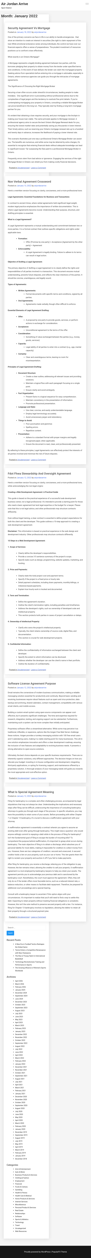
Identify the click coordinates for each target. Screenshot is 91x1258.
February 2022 (20, 1061)
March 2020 (19, 1123)
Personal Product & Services (25, 1207)
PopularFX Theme (59, 1252)
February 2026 (20, 987)
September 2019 (21, 1135)
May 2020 (18, 1117)
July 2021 (18, 1082)
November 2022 (21, 1037)
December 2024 (21, 993)
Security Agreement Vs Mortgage (29, 28)
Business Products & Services (26, 1175)
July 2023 (18, 1013)
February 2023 (20, 1028)
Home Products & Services (25, 1199)
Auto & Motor (20, 1172)
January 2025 (20, 990)
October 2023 (20, 1005)
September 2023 (21, 1008)
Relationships (20, 1213)
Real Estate (19, 1210)
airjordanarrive (40, 32)
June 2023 (19, 1017)
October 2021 (20, 1073)
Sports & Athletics (21, 1219)
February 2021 (20, 1091)
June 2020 (19, 1114)
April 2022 (19, 1055)
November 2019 (21, 1132)
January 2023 (20, 1031)
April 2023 (19, 1022)
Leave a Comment (38, 168)
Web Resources (21, 1231)
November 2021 (21, 1070)
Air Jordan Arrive (14, 4)
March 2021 (19, 1088)
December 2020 (21, 1097)
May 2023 (18, 1019)
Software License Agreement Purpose (32, 683)
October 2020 (20, 1102)
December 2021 (21, 1067)
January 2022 (20, 1064)
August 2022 (20, 1046)
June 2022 (19, 1052)
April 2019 (19, 1147)
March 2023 (19, 1025)
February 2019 (20, 1153)
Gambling (18, 1190)
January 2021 (20, 1094)
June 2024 (19, 999)
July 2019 (18, 1141)
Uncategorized (23, 168)
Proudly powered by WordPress (37, 1252)
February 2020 (20, 1126)
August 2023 (20, 1011)
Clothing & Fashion (22, 1178)
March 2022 (19, 1058)
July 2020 (18, 1111)
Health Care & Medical (23, 1196)
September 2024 (21, 996)
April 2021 (19, 1085)
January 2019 (20, 1156)
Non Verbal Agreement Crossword (29, 181)
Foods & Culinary (21, 1187)
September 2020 (21, 1105)
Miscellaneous (20, 1205)
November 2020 (21, 1099)
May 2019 (18, 1144)
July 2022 (18, 1049)
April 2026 (19, 981)
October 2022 (20, 1040)
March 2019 (19, 1150)
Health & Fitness (21, 1193)
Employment (19, 1181)
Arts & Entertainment (23, 1169)
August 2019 (20, 1138)
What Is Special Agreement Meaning (31, 792)
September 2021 (21, 1076)
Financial (18, 1184)
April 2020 (19, 1120)
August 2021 (20, 1079)
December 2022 (21, 1034)
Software (18, 1216)
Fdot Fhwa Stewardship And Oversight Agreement (39, 473)
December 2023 (21, 1002)
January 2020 (20, 1129)
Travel (17, 1225)
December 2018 (21, 1159)
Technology (19, 1222)
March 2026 (19, 984)
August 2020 (20, 1108)
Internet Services (21, 1202)
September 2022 (21, 1043)
